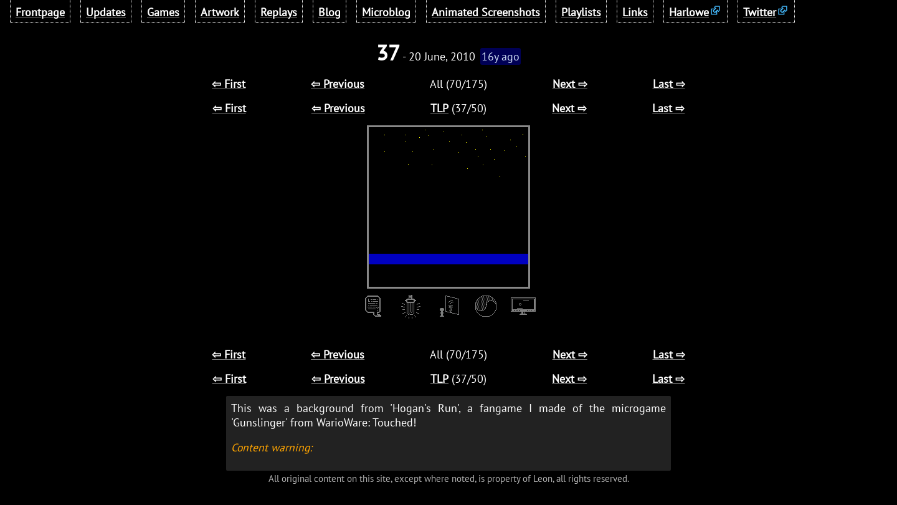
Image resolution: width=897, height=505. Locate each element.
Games (163, 12)
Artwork (220, 12)
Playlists (581, 12)
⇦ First (228, 84)
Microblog (386, 12)
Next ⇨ (570, 84)
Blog (329, 12)
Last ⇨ (669, 84)
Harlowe (689, 12)
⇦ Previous (337, 84)
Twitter (759, 12)
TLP (439, 108)
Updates (106, 12)
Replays (278, 12)
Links (635, 12)
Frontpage (40, 12)
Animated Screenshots (486, 12)
